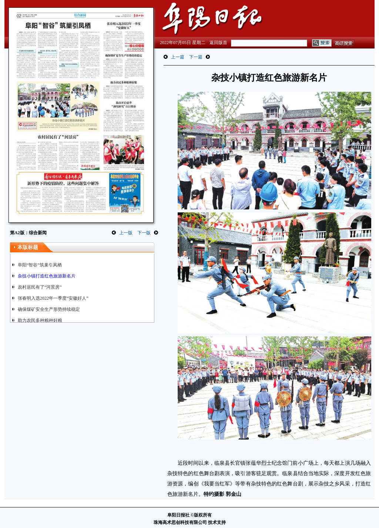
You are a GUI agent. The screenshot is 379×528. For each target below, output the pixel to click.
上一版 (126, 232)
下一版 (144, 232)
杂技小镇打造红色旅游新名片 (47, 276)
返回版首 (218, 42)
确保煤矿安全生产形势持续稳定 (49, 309)
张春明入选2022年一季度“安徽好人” (53, 298)
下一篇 (195, 57)
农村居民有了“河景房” (40, 287)
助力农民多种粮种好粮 (40, 320)
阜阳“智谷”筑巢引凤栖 (40, 265)
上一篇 (177, 57)
